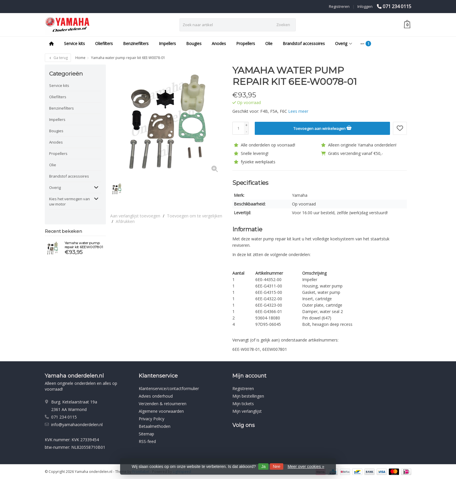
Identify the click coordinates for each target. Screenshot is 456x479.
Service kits (74, 43)
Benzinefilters (136, 43)
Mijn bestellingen (248, 395)
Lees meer (298, 111)
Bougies (194, 43)
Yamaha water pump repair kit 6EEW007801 (84, 245)
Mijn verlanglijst (247, 411)
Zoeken (283, 24)
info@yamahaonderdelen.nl (77, 424)
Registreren (339, 6)
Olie (268, 43)
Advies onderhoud (156, 395)
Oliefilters (104, 43)
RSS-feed (147, 441)
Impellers (167, 43)
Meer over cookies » (306, 466)
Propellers (245, 43)
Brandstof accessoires (304, 43)
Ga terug (58, 57)
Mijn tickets (243, 403)
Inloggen (365, 6)
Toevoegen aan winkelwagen (322, 127)
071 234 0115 (397, 6)
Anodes (219, 43)
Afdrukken (125, 221)
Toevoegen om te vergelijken (194, 216)
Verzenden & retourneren (162, 403)
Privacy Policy (151, 418)
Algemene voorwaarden (161, 411)
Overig (343, 43)
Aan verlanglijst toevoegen (135, 216)
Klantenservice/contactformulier (169, 388)
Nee (276, 466)
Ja (263, 466)
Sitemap (146, 433)
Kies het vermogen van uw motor (69, 201)
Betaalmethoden (154, 426)
